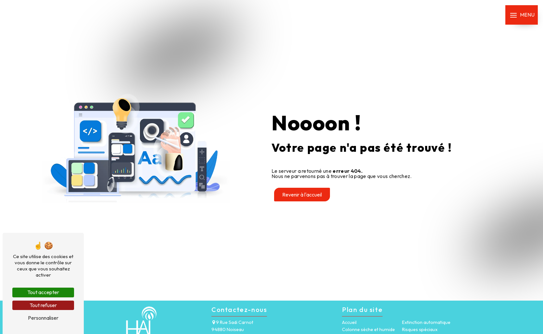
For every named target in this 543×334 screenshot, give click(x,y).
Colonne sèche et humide (368, 329)
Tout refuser (43, 305)
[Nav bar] (521, 15)
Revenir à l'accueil (302, 194)
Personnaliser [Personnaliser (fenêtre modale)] (43, 318)
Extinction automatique (426, 322)
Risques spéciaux (419, 329)
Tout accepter (43, 292)
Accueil (349, 322)
